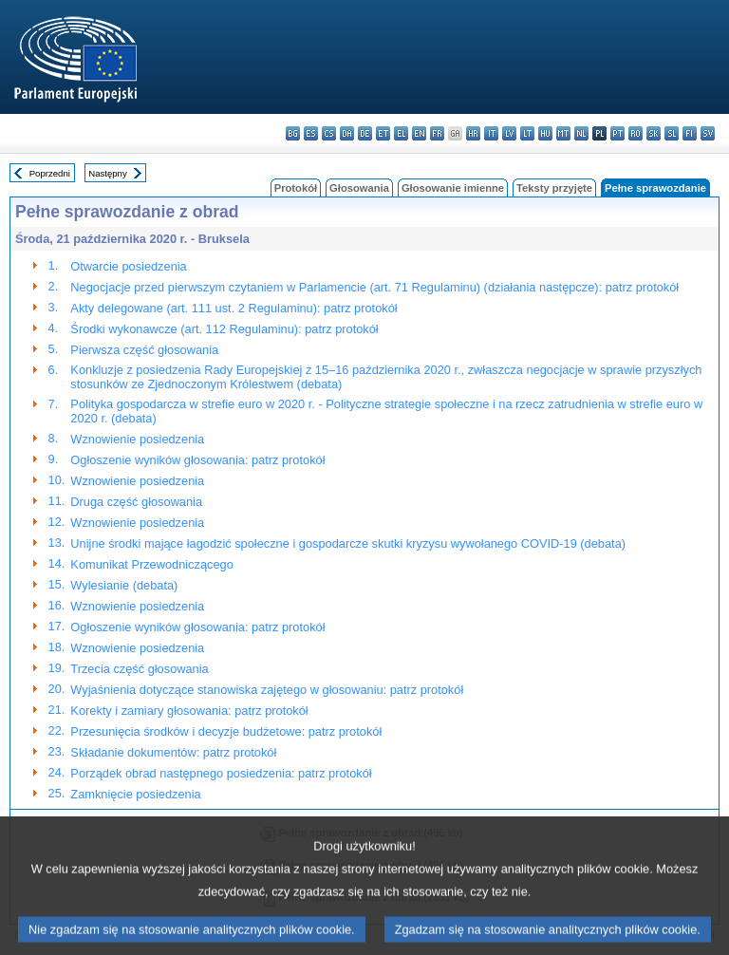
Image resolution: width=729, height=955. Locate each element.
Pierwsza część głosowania (144, 350)
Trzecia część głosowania (139, 669)
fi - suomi (689, 133)
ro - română (635, 133)
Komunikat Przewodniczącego (151, 564)
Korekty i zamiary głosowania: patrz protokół (189, 710)
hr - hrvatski (473, 133)
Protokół (295, 188)
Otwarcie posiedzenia (128, 266)
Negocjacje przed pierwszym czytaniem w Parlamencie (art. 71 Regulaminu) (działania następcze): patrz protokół (374, 287)
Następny (107, 173)
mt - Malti (563, 133)
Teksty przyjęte (554, 188)
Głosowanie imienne (453, 188)
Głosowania (359, 188)
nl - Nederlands (581, 133)
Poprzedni (49, 173)
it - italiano (491, 133)
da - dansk (347, 133)
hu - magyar (545, 133)
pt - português (617, 133)
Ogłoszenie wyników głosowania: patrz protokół (197, 460)
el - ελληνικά (401, 133)
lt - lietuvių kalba (527, 133)
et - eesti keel (383, 133)
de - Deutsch (365, 133)
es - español (311, 133)
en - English (419, 133)
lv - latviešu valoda (509, 133)
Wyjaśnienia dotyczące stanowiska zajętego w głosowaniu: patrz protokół (266, 690)
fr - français (437, 133)
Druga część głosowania (136, 502)
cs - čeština (329, 133)
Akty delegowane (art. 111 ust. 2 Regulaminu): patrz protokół (233, 308)
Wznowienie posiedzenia (137, 439)
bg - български (293, 133)
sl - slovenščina (671, 133)
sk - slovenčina (653, 133)
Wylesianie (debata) (124, 585)
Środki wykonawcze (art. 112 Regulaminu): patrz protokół (224, 329)
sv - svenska (708, 133)
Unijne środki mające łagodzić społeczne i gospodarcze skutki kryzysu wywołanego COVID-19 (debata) (348, 543)
